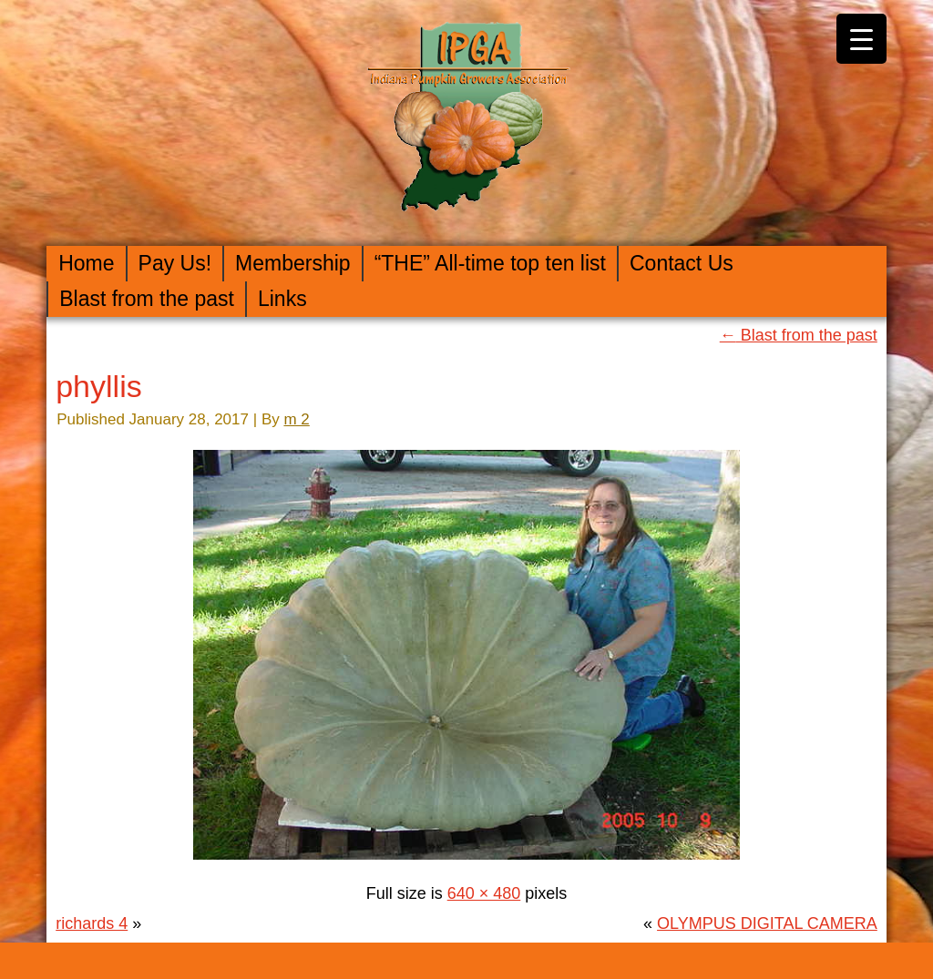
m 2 (296, 419)
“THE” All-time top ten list (490, 263)
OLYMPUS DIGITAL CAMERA (767, 923)
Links (282, 299)
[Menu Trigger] (861, 39)
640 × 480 (484, 893)
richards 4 (92, 923)
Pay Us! (175, 263)
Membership (293, 263)
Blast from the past (146, 299)
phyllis (98, 386)
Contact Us (681, 263)
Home (86, 263)
